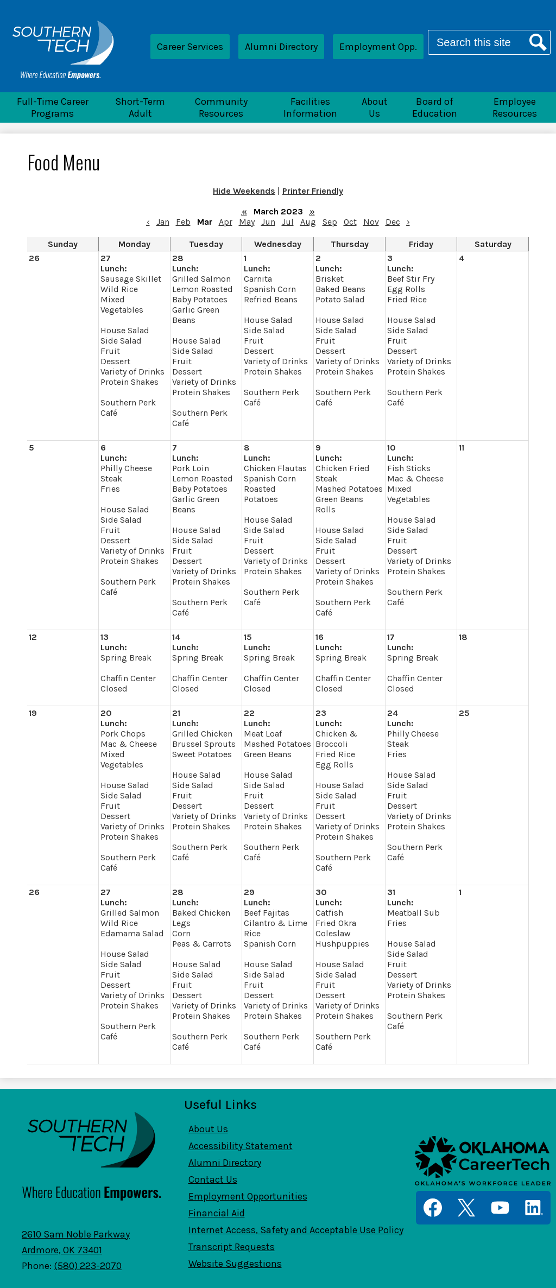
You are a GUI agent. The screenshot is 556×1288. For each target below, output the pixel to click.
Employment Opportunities (247, 1196)
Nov (371, 222)
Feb (183, 222)
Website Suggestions (235, 1264)
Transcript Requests (231, 1247)
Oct (350, 222)
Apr (225, 222)
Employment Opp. (378, 47)
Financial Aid (216, 1213)
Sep (330, 222)
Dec (393, 222)
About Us (208, 1129)
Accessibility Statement (240, 1146)
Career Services (190, 47)
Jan (162, 222)
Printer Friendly (312, 191)
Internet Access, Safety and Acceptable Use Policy (295, 1230)
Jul (288, 222)
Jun (268, 222)
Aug (308, 222)
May (247, 222)
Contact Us (212, 1179)
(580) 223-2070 (88, 1266)
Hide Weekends (244, 191)
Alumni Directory (281, 47)
